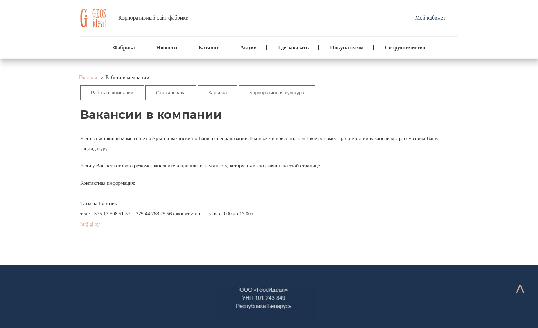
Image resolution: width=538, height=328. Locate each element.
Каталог (208, 47)
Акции (248, 47)
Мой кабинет (430, 18)
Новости (166, 47)
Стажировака (171, 92)
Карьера (217, 92)
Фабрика (124, 47)
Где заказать (293, 47)
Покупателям (347, 47)
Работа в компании (112, 92)
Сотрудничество (405, 47)
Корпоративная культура (276, 92)
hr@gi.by (90, 224)
